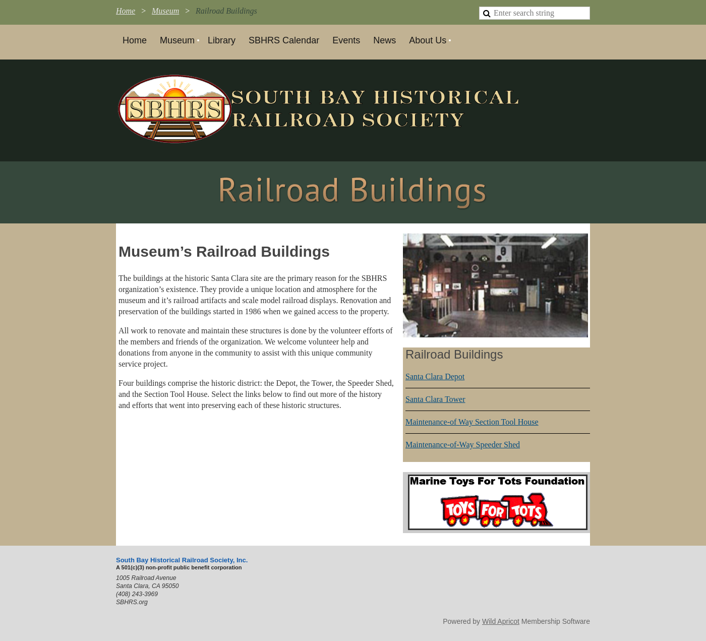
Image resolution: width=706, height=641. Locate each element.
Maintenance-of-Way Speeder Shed (462, 444)
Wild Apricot (500, 621)
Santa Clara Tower (435, 399)
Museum (165, 11)
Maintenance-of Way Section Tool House (472, 422)
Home (125, 11)
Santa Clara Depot (434, 376)
